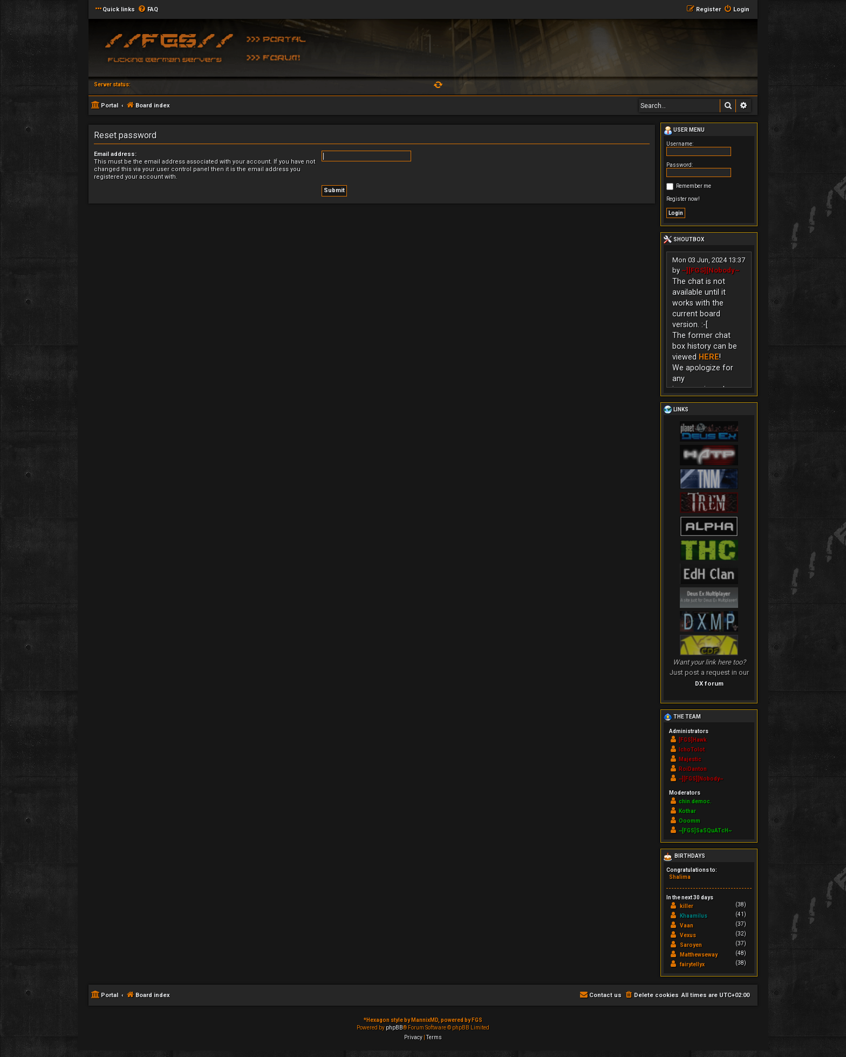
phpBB (394, 1028)
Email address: (115, 154)
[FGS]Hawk (693, 740)
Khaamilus (693, 916)
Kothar (687, 811)
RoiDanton (693, 769)
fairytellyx (692, 964)
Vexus (688, 935)
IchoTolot (692, 750)
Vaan (686, 926)
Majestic (690, 759)
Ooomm (689, 821)
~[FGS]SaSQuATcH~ (705, 831)
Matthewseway (699, 955)
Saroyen (691, 945)
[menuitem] (148, 9)
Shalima (680, 877)
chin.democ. (695, 801)
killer (686, 906)
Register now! (683, 199)
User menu (684, 130)
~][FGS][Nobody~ (710, 270)
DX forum (709, 683)
